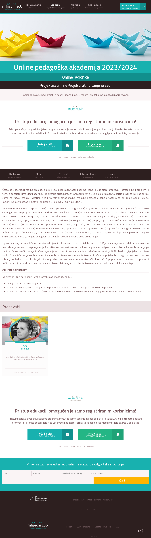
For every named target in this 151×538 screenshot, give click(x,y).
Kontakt (68, 519)
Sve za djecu (94, 6)
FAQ (117, 519)
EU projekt (92, 529)
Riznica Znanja (33, 6)
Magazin (75, 6)
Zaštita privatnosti (103, 519)
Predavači (11, 306)
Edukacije (55, 6)
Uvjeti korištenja (83, 519)
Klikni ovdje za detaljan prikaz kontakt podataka (75, 156)
